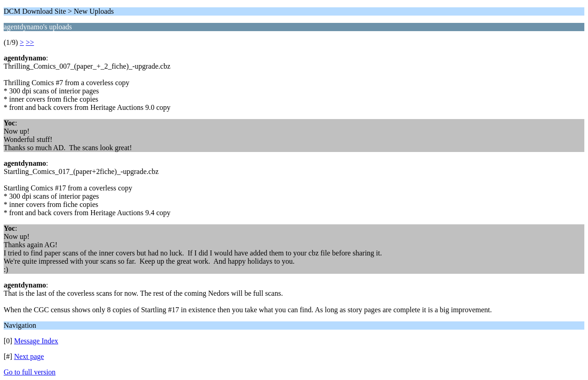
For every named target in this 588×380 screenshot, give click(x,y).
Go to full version (29, 372)
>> (30, 42)
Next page (29, 356)
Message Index (36, 341)
